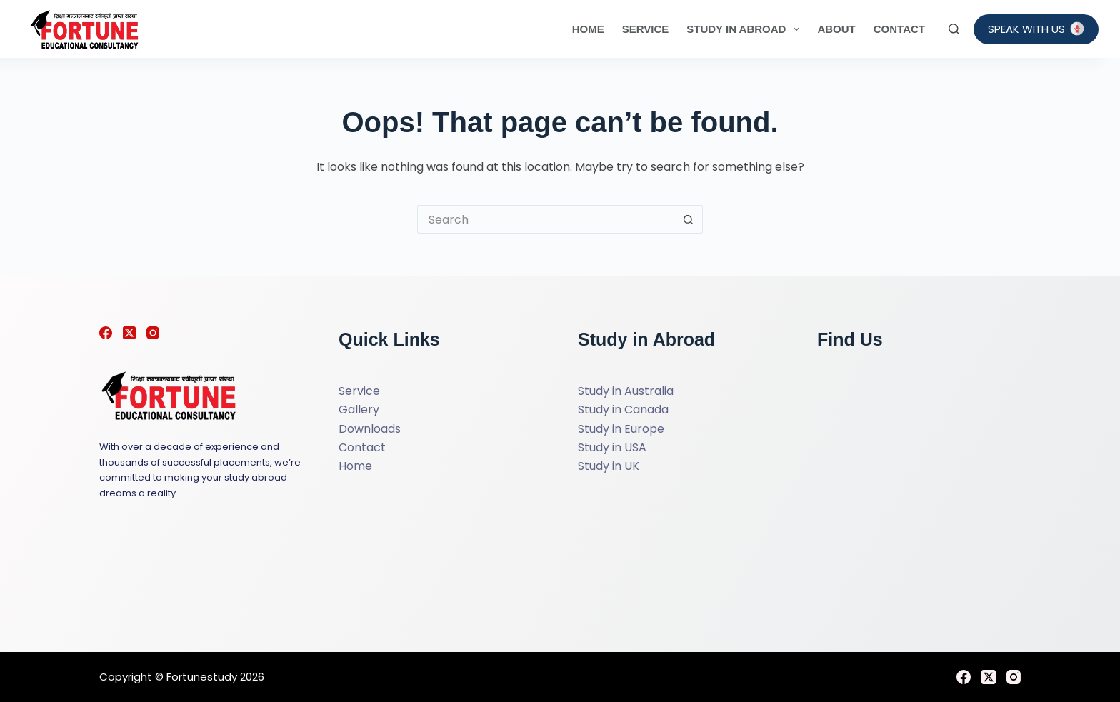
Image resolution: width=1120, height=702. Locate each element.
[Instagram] (152, 332)
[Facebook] (105, 332)
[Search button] (688, 219)
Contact (899, 29)
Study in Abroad (745, 29)
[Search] (954, 29)
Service (645, 29)
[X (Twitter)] (129, 332)
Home (588, 29)
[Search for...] (545, 219)
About (836, 29)
